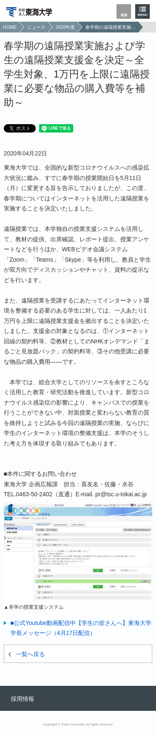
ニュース (36, 27)
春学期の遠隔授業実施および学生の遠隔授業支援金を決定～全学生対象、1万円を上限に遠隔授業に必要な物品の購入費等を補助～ (110, 27)
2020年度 (65, 27)
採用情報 (22, 698)
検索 (124, 15)
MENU (143, 15)
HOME (10, 27)
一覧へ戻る (30, 654)
